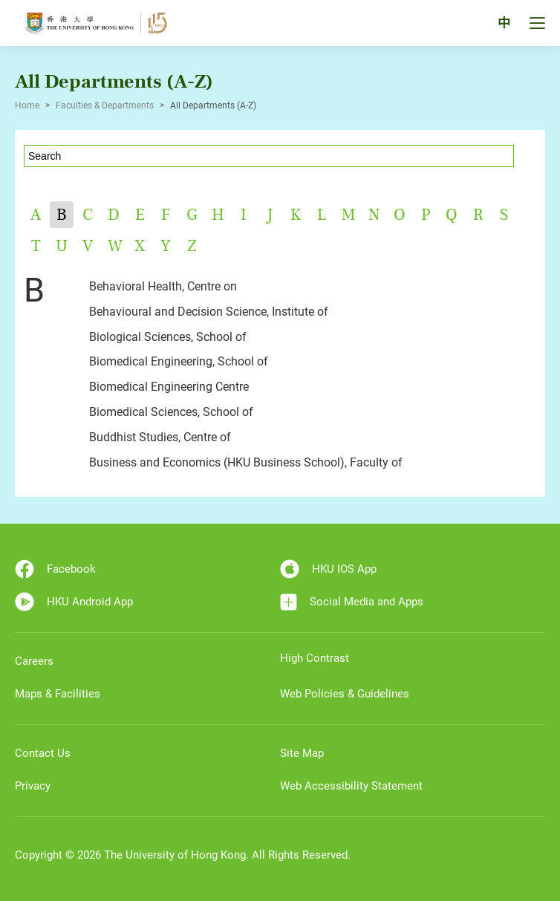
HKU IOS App (328, 569)
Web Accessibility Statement (351, 786)
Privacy (33, 786)
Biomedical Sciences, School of (171, 412)
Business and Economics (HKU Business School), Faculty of (246, 462)
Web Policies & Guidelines (344, 693)
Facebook (55, 569)
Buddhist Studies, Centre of (160, 437)
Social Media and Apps (351, 602)
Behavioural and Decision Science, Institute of (208, 312)
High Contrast (314, 658)
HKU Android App (74, 601)
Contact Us (43, 753)
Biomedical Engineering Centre (169, 387)
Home (27, 105)
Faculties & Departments (105, 105)
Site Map (302, 753)
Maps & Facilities (57, 693)
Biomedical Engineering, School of (178, 361)
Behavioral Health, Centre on (163, 286)
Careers (34, 661)
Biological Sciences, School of (168, 337)
